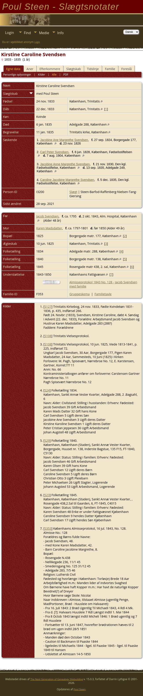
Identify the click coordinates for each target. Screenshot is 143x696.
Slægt (73, 192)
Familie (110, 69)
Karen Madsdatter (49, 228)
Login (9, 32)
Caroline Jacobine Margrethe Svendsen (67, 180)
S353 (47, 528)
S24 (47, 390)
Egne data (13, 69)
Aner (30, 69)
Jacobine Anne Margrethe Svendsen (65, 164)
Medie (44, 32)
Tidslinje (93, 69)
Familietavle (103, 294)
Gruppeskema (79, 294)
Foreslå (126, 69)
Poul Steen (80, 689)
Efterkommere (50, 69)
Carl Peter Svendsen (54, 152)
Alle (54, 74)
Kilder (41, 74)
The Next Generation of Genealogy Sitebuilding (56, 679)
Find (27, 32)
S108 (47, 336)
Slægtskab (73, 69)
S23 (47, 495)
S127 (47, 306)
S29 (47, 440)
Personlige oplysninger (17, 74)
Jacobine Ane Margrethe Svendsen (64, 140)
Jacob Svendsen (47, 216)
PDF (65, 74)
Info (60, 32)
